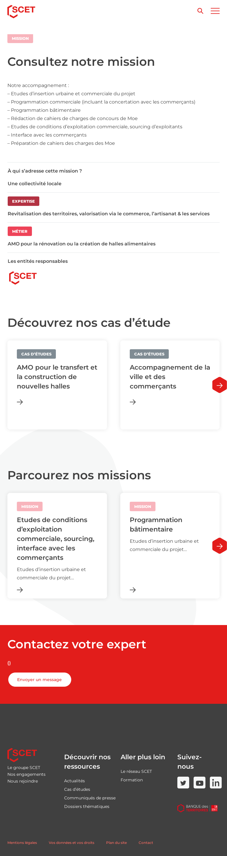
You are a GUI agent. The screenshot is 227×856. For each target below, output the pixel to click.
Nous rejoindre (22, 781)
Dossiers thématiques (86, 806)
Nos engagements (26, 774)
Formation (132, 780)
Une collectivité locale (34, 183)
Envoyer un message (39, 679)
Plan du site (116, 842)
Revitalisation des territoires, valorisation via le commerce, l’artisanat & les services (109, 214)
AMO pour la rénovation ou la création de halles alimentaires (81, 244)
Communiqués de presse (90, 798)
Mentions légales (22, 842)
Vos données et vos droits (71, 842)
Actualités (74, 780)
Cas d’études (77, 789)
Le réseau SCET (136, 771)
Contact (146, 842)
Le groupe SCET (23, 767)
